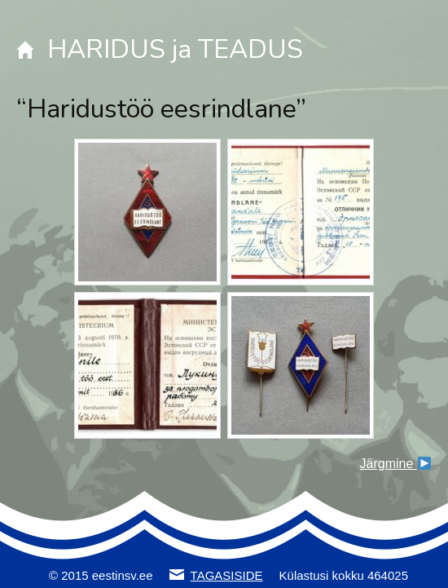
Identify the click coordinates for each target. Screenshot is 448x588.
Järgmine (395, 464)
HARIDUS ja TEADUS (175, 49)
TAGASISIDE (227, 575)
